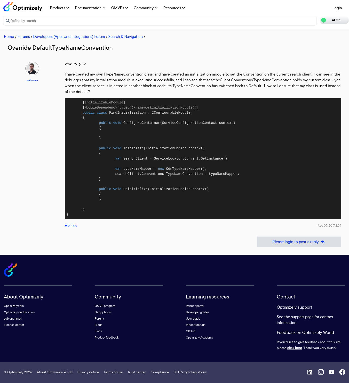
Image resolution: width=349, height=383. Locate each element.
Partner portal (195, 306)
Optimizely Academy (199, 337)
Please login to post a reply (299, 242)
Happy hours (103, 312)
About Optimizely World (54, 372)
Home (9, 36)
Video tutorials (195, 325)
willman (32, 80)
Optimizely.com (14, 306)
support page (302, 316)
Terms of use (113, 372)
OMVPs (119, 7)
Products (59, 7)
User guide (193, 318)
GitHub (190, 331)
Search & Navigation (125, 36)
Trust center (136, 372)
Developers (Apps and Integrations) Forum (69, 36)
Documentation (90, 7)
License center (14, 325)
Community (146, 7)
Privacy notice (88, 372)
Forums (23, 36)
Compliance (160, 372)
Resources (174, 7)
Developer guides (197, 312)
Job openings (13, 318)
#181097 (71, 225)
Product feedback (107, 337)
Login (337, 7)
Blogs (98, 325)
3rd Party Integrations (190, 372)
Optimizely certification (19, 312)
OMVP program (105, 306)
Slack (98, 331)
